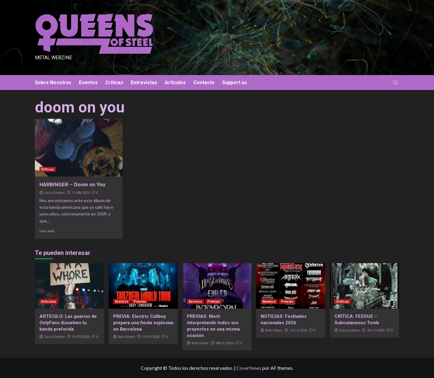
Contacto (204, 82)
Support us (234, 82)
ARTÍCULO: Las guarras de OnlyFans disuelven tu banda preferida (68, 323)
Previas (140, 302)
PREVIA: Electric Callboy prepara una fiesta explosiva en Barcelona (143, 323)
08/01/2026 (224, 343)
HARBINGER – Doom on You (72, 184)
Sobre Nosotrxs (53, 82)
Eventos (88, 82)
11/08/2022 (81, 193)
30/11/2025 (376, 330)
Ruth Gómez (126, 337)
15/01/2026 (151, 337)
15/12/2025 (298, 330)
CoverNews (248, 368)
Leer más (46, 231)
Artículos (175, 82)
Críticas (114, 82)
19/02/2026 (81, 337)
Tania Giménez (54, 193)
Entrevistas (144, 82)
